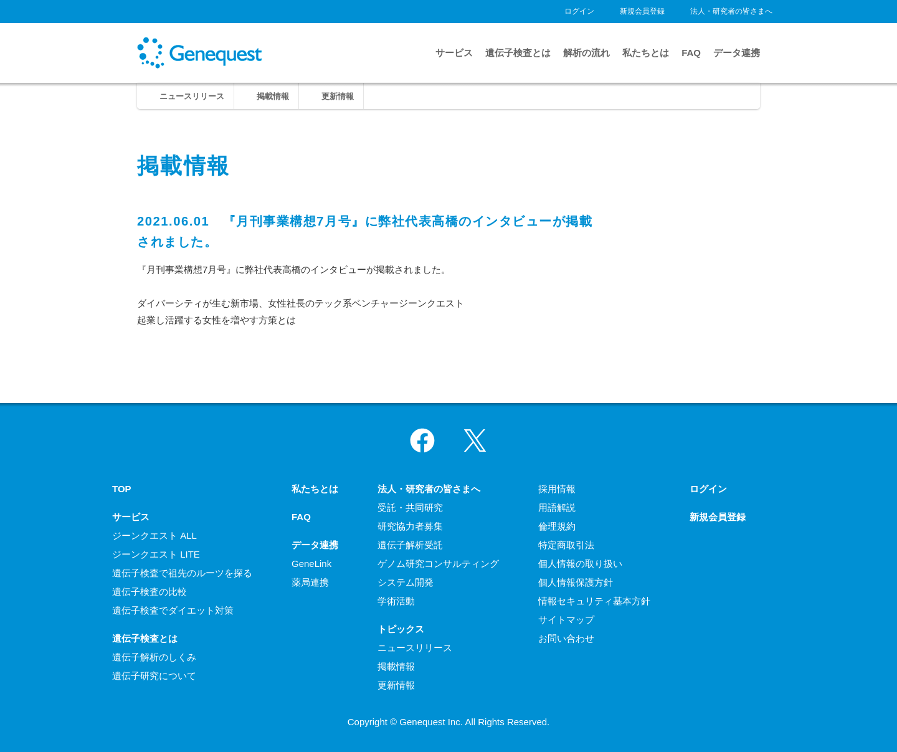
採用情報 (557, 488)
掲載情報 (273, 96)
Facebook (422, 440)
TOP (121, 488)
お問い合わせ (566, 638)
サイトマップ (566, 619)
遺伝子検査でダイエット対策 (173, 610)
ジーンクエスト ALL (154, 535)
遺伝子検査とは (518, 52)
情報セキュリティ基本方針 (594, 601)
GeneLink (311, 563)
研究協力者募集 (410, 526)
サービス (454, 52)
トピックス (400, 629)
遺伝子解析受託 (410, 545)
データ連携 (736, 52)
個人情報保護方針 (575, 582)
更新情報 (337, 96)
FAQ (691, 52)
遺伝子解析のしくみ (154, 657)
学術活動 (396, 601)
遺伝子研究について (154, 675)
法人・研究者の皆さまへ (731, 11)
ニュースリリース (191, 96)
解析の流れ (586, 52)
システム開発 (405, 582)
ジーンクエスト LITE (156, 554)
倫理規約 (557, 526)
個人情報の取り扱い (580, 563)
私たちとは (645, 52)
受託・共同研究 (410, 507)
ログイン (579, 11)
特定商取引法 (566, 545)
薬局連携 (310, 582)
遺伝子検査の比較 (149, 591)
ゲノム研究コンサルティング (438, 563)
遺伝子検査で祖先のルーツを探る (182, 573)
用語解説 (557, 507)
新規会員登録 (642, 11)
